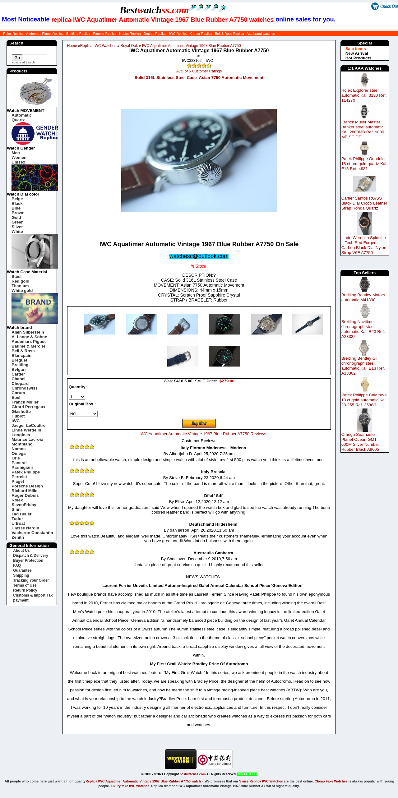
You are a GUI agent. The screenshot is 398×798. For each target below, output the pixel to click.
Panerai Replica (104, 33)
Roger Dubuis (25, 495)
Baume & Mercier (28, 346)
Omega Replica (154, 33)
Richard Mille (24, 490)
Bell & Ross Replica (229, 33)
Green (18, 222)
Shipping (21, 575)
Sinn (16, 509)
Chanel (18, 378)
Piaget (18, 481)
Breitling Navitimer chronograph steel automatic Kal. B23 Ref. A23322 (363, 329)
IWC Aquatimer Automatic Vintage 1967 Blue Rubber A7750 (191, 46)
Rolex (17, 500)
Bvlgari (18, 369)
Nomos (18, 448)
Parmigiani (22, 467)
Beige (17, 198)
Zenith (18, 537)
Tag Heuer (21, 514)
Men (16, 152)
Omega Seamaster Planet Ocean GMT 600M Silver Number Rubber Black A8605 (360, 442)
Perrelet (19, 476)
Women (19, 157)
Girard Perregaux (28, 406)
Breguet (19, 360)
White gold (22, 290)
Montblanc (22, 444)
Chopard (20, 383)
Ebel (16, 397)
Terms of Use (24, 585)
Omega (18, 453)
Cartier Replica (201, 33)
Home (72, 46)
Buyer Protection (28, 560)
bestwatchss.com (193, 774)
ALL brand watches (261, 33)
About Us (21, 550)
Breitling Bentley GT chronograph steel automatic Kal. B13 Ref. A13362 (363, 366)
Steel (16, 276)
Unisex (18, 162)
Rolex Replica (13, 33)
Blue (16, 208)
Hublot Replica (130, 33)
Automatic (22, 115)
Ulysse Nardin (25, 528)
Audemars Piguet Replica (44, 33)
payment (20, 600)
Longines (21, 434)
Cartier (18, 374)
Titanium (20, 286)
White (17, 231)
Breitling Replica (78, 33)
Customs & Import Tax (33, 595)
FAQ (17, 565)
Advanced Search (23, 62)
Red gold (20, 281)
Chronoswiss (25, 388)
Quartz (18, 120)
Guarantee (22, 570)
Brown (18, 212)
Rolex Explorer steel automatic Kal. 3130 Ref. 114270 (364, 95)
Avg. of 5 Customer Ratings (199, 71)
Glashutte (21, 411)
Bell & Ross (23, 350)
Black (17, 203)
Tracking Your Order (31, 580)
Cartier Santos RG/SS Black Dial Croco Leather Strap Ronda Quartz (364, 203)
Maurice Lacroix (27, 439)
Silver (17, 226)
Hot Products (358, 58)
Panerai (19, 462)
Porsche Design (27, 486)
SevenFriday (24, 504)
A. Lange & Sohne (29, 336)
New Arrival (356, 53)
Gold (16, 217)
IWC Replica (178, 33)
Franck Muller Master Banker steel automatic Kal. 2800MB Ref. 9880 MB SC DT (362, 129)
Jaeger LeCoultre (28, 425)
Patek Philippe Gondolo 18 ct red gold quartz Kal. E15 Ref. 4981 (364, 163)
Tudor (17, 518)
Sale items (355, 48)
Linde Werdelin (26, 430)
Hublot (18, 416)
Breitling (20, 364)
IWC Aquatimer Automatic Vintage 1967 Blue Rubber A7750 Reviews (203, 433)
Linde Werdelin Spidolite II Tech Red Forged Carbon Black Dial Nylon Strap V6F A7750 (363, 245)
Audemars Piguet (29, 341)
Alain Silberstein (28, 332)
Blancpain (21, 355)
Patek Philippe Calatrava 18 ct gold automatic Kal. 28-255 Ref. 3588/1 (364, 400)
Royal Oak (129, 46)
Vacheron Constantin (32, 532)
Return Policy (25, 590)
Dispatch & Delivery (30, 555)
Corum (18, 392)
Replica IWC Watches (98, 46)
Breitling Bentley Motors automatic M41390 (363, 297)
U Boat (18, 523)
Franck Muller (25, 402)
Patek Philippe (26, 472)
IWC (16, 420)
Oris (16, 458)
